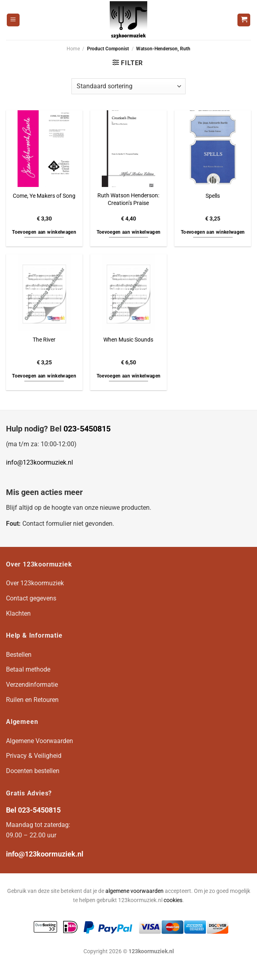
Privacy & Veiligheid (33, 755)
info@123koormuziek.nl (39, 462)
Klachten (18, 613)
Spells (213, 196)
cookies (173, 900)
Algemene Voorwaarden (39, 741)
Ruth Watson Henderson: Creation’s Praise (128, 199)
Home (73, 49)
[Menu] (13, 20)
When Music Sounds (128, 339)
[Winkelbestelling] (128, 86)
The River (44, 339)
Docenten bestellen (32, 771)
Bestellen (19, 654)
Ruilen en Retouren (32, 700)
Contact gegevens (31, 598)
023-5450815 (87, 428)
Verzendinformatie (32, 684)
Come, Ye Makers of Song (44, 196)
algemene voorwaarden (134, 891)
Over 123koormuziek (35, 583)
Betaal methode (28, 669)
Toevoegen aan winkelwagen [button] (44, 232)
